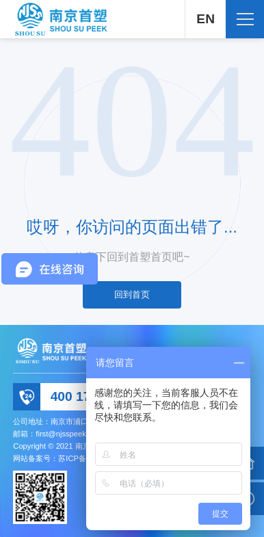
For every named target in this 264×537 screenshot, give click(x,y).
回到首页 (132, 294)
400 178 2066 (91, 396)
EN (205, 19)
